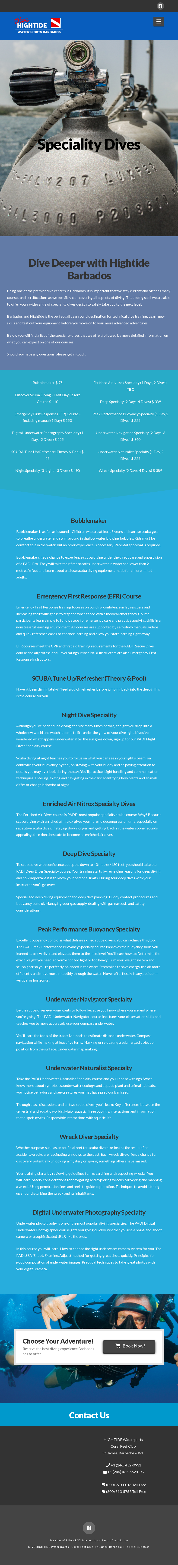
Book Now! (130, 1345)
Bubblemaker (89, 520)
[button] (158, 21)
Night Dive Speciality (89, 715)
